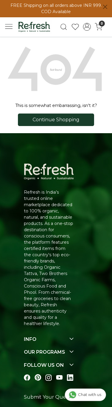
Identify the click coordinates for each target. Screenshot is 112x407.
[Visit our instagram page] (48, 377)
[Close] (105, 7)
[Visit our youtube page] (59, 377)
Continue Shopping (56, 119)
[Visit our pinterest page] (38, 377)
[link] (64, 27)
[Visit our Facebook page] (27, 377)
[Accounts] (87, 27)
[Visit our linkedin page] (70, 377)
